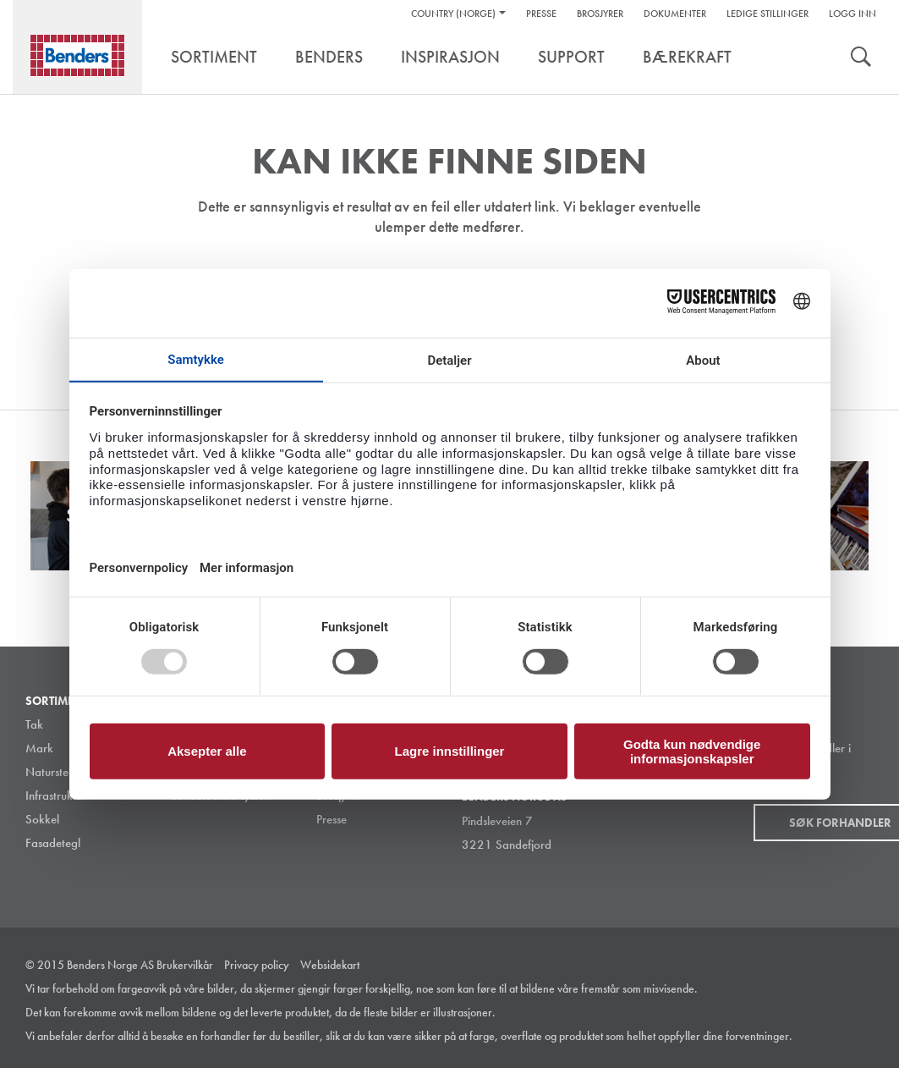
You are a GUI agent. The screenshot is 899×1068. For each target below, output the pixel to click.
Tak (34, 724)
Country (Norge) (453, 13)
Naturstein (51, 771)
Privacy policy (256, 964)
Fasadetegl (52, 842)
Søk (861, 58)
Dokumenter (675, 13)
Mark (39, 748)
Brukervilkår (184, 964)
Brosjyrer (600, 13)
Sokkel (42, 819)
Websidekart (329, 964)
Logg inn (852, 13)
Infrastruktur (55, 795)
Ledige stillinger (767, 13)
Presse (541, 13)
